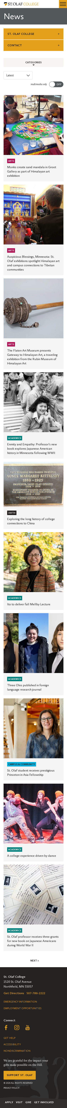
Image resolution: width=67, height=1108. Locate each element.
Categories (33, 62)
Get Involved (44, 1102)
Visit (19, 1102)
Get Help (9, 1038)
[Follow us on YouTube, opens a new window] (27, 1028)
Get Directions (14, 993)
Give (28, 1102)
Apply (9, 1102)
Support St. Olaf (20, 1075)
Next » (34, 960)
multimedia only (39, 84)
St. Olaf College (21, 34)
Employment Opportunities (22, 1008)
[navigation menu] (63, 4)
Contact (15, 45)
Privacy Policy (11, 1088)
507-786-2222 (36, 993)
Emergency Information (20, 1001)
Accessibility (12, 1044)
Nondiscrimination (17, 1050)
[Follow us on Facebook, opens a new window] (6, 1028)
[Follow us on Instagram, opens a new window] (16, 1028)
